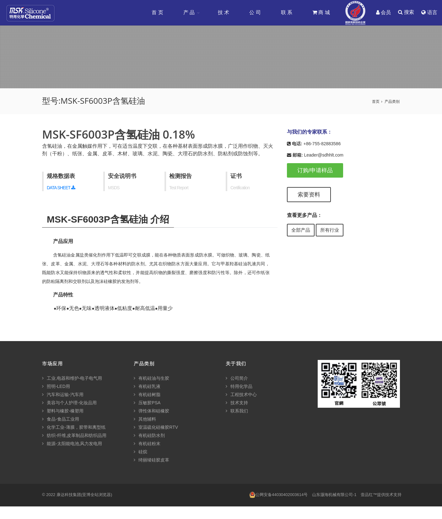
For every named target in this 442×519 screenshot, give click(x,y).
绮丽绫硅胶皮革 (151, 460)
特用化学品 (239, 386)
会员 (383, 12)
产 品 (188, 12)
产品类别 (392, 102)
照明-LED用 (56, 386)
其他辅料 (145, 419)
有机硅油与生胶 (151, 378)
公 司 (254, 12)
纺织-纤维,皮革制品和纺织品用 (74, 435)
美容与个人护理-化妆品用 (69, 403)
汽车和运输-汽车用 (63, 394)
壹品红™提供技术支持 (381, 495)
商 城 (321, 12)
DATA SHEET (61, 187)
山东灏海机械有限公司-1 (334, 495)
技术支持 (237, 403)
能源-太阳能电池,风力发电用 (72, 443)
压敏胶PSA (147, 403)
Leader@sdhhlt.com (323, 155)
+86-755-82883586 (322, 143)
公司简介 (237, 378)
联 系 (286, 12)
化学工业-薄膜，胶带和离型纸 (73, 427)
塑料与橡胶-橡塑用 (63, 411)
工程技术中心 (241, 394)
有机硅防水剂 (149, 435)
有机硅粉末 (147, 443)
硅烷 (140, 452)
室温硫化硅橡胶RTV (156, 427)
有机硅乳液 (147, 386)
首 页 (157, 12)
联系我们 (237, 411)
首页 (376, 102)
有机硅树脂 (147, 394)
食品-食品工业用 (60, 419)
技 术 (223, 12)
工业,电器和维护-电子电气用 (72, 378)
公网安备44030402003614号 (278, 495)
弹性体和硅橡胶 (151, 411)
